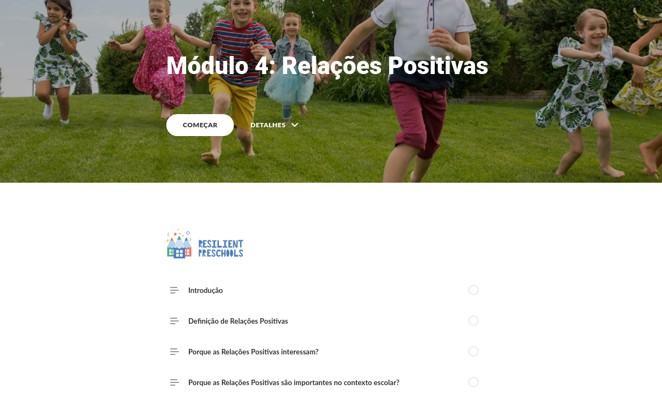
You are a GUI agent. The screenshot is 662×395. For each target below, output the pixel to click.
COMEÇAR (200, 125)
